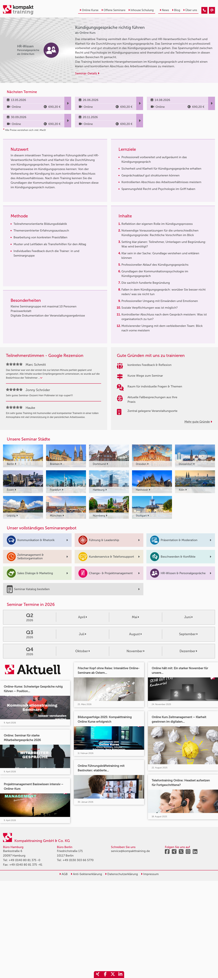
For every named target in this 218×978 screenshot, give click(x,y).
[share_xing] (97, 974)
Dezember (188, 651)
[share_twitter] (113, 974)
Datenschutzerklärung (121, 874)
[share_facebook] (105, 974)
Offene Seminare (113, 10)
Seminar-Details (87, 73)
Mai (135, 617)
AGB (63, 874)
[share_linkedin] (120, 974)
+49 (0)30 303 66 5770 (78, 860)
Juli (82, 634)
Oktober (82, 651)
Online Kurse (89, 10)
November (135, 651)
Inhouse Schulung (141, 10)
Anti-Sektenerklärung (86, 874)
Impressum (150, 874)
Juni (188, 617)
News (164, 10)
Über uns (190, 10)
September (188, 634)
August (135, 634)
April (82, 617)
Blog (176, 10)
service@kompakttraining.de (130, 851)
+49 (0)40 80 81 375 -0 (24, 860)
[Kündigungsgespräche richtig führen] (204, 10)
